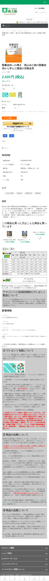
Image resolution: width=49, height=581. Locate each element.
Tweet (3, 140)
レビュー (6, 147)
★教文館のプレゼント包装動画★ (24, 409)
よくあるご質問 (35, 22)
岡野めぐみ (29, 192)
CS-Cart (29, 574)
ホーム (4, 31)
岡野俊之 (38, 192)
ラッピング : (6, 85)
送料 (28, 22)
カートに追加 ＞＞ (9, 118)
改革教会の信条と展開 (9, 239)
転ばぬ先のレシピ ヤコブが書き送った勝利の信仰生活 (24, 239)
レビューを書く (6, 72)
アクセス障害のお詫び (8, 323)
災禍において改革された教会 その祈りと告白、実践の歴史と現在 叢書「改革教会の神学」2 (39, 231)
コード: (4, 104)
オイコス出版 (9, 192)
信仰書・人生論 (22, 31)
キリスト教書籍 (12, 31)
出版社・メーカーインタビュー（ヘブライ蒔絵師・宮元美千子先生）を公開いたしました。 (24, 336)
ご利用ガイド (21, 22)
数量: (3, 108)
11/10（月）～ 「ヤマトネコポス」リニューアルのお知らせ (18, 329)
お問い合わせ (44, 22)
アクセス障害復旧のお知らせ (10, 316)
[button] (18, 124)
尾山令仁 (19, 192)
